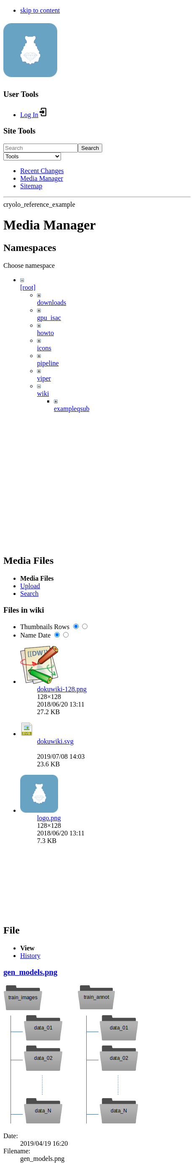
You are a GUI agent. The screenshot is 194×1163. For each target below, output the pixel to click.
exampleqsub (71, 408)
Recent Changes (42, 170)
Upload (30, 586)
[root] (27, 287)
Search (90, 148)
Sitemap (31, 185)
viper (44, 378)
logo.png (49, 818)
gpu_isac (49, 317)
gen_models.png (30, 972)
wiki (43, 393)
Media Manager (41, 178)
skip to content (40, 10)
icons (44, 348)
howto (45, 332)
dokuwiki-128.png (62, 689)
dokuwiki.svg (55, 741)
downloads (51, 302)
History (30, 955)
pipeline (48, 363)
